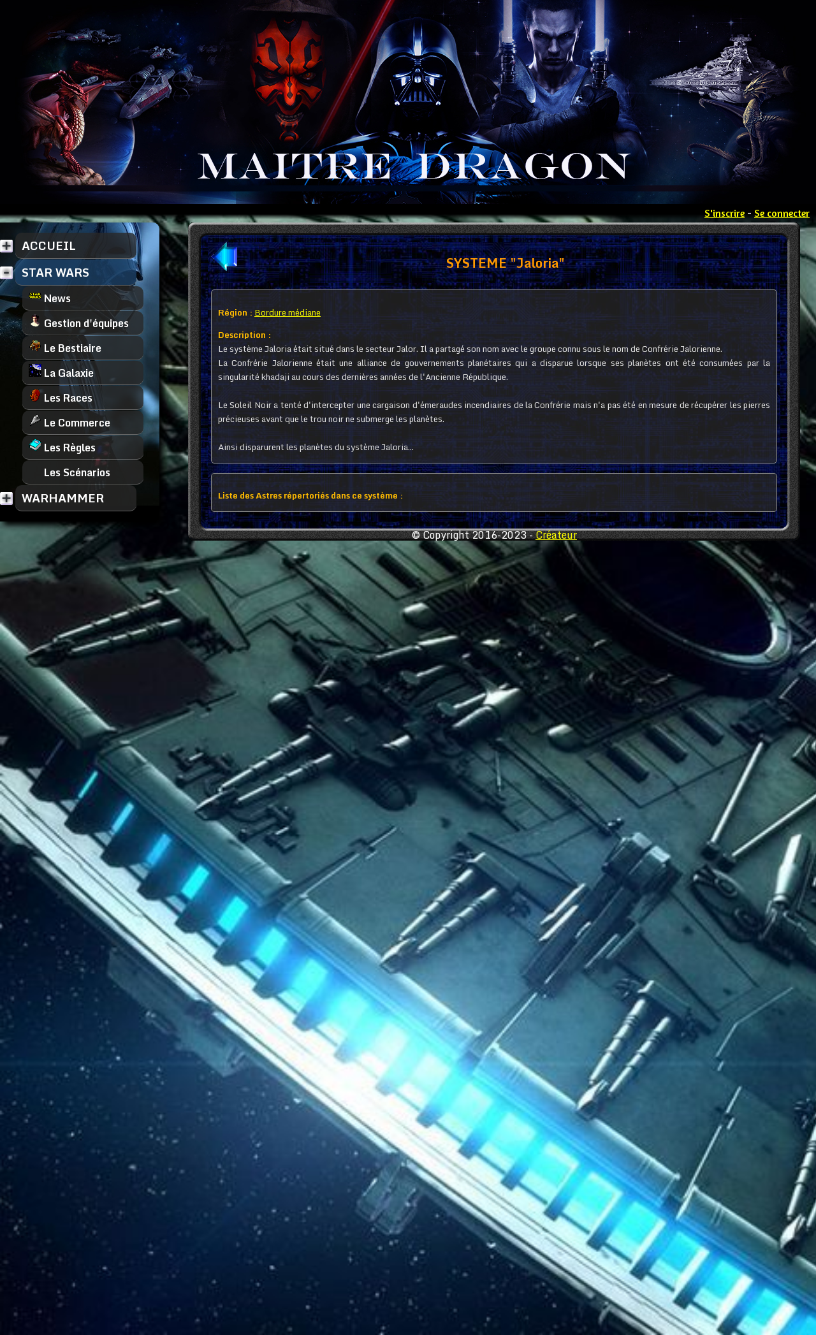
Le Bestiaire (65, 347)
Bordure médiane (287, 312)
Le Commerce (69, 422)
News (50, 298)
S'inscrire (724, 213)
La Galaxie (61, 372)
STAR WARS (55, 272)
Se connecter (782, 213)
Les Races (60, 397)
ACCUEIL (49, 245)
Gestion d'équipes (79, 323)
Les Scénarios (69, 472)
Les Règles (62, 447)
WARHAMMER (63, 497)
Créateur (556, 535)
